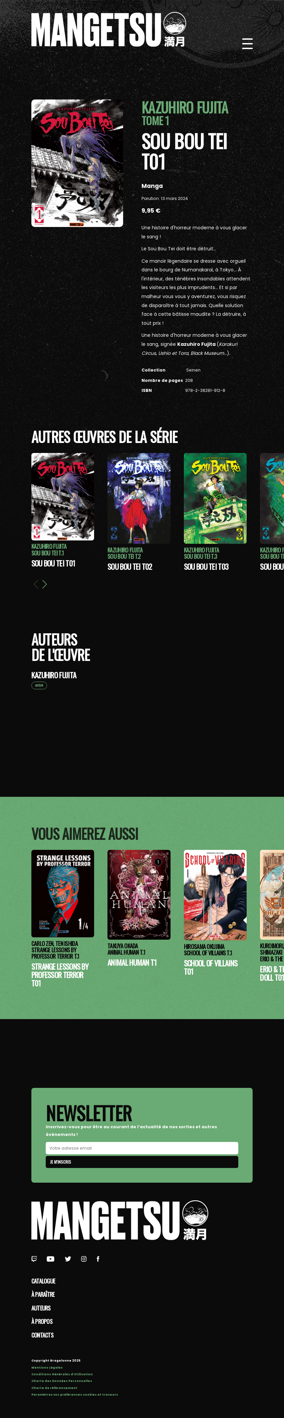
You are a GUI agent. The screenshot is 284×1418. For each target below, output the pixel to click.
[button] (44, 584)
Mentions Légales (47, 1368)
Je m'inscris (60, 1162)
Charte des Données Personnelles (61, 1381)
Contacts (42, 1335)
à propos (41, 1321)
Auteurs (41, 1308)
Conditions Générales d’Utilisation (62, 1374)
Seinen (193, 370)
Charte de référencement (54, 1388)
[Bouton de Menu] (247, 43)
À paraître (43, 1294)
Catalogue (43, 1280)
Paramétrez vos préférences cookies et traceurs (74, 1395)
